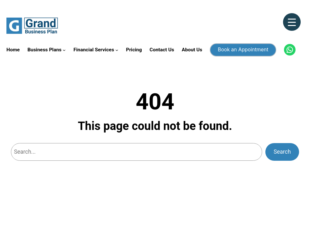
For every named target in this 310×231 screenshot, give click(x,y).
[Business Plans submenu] (64, 49)
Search (282, 152)
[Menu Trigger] (292, 22)
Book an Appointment (243, 50)
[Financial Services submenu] (116, 49)
